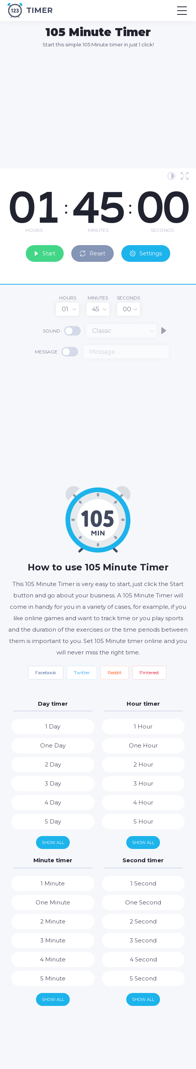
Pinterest (149, 672)
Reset (92, 253)
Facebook (45, 672)
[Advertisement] (102, 108)
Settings (146, 253)
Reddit (115, 672)
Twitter (82, 672)
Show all (53, 842)
